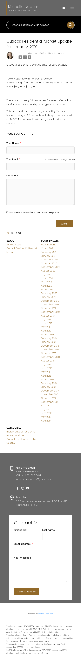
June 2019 (46, 323)
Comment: (12, 175)
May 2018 (46, 372)
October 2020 (49, 263)
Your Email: (12, 159)
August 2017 (47, 405)
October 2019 (48, 308)
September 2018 (50, 357)
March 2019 (47, 334)
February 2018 (49, 383)
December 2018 (50, 345)
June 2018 (46, 368)
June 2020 (47, 278)
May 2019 (46, 327)
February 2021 (48, 252)
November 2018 (50, 349)
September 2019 (50, 312)
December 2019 (50, 301)
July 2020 (46, 274)
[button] (17, 488)
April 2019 (46, 330)
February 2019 (49, 338)
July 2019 (46, 319)
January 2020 (48, 297)
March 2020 (47, 289)
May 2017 (46, 417)
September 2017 (50, 402)
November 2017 (49, 394)
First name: (20, 530)
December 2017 (50, 390)
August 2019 (48, 315)
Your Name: (13, 143)
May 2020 (46, 282)
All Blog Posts (13, 244)
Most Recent (48, 244)
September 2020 (50, 267)
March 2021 (47, 248)
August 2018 (48, 360)
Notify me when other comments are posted (33, 212)
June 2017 (46, 413)
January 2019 (48, 342)
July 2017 (45, 409)
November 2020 (50, 259)
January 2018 (48, 387)
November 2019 (50, 304)
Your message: (22, 558)
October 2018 (48, 353)
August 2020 (48, 271)
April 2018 (46, 375)
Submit (65, 223)
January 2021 (48, 256)
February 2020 (49, 293)
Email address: (23, 544)
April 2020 (46, 285)
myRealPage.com (46, 613)
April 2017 (46, 420)
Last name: (48, 530)
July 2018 (46, 364)
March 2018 (47, 379)
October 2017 (48, 398)
